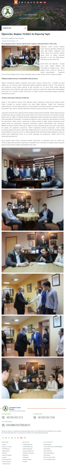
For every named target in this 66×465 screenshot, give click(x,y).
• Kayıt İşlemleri (47, 209)
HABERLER (7, 28)
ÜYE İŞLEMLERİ (47, 207)
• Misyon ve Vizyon (7, 211)
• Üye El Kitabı (46, 214)
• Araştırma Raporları (28, 216)
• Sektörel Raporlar (27, 214)
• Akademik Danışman (28, 218)
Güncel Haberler (19, 38)
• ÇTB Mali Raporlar (27, 211)
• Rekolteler (25, 220)
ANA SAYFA (5, 38)
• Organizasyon (6, 216)
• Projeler (24, 226)
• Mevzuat (4, 218)
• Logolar (4, 222)
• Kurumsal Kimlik (6, 224)
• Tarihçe (4, 209)
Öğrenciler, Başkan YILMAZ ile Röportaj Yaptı (26, 34)
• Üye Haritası (46, 220)
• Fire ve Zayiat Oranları (49, 224)
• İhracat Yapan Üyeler (49, 222)
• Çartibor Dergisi (26, 224)
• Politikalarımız (6, 214)
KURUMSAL (5, 207)
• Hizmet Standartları (48, 218)
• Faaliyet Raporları (27, 209)
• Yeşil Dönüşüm (6, 229)
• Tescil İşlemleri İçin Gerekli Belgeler (52, 211)
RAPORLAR (25, 207)
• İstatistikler (25, 222)
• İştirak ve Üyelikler (7, 220)
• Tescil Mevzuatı (47, 216)
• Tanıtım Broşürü (6, 226)
